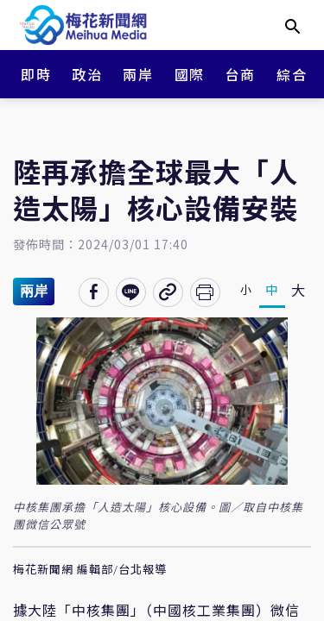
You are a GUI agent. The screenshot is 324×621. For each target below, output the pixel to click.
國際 (190, 74)
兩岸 (138, 74)
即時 (36, 74)
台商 (241, 74)
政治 (87, 74)
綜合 (291, 74)
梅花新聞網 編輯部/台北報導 (90, 569)
